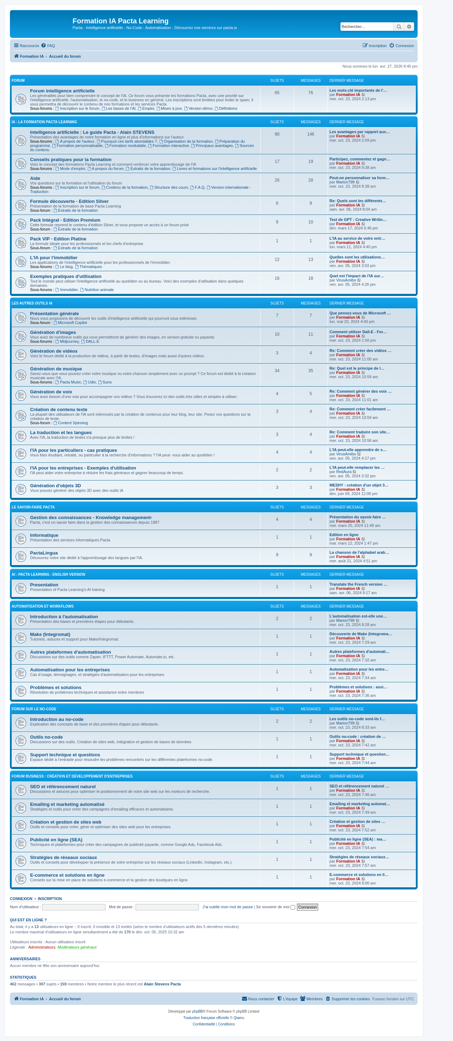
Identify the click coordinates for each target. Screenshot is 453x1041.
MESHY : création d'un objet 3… (359, 485)
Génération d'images (53, 332)
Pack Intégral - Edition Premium (65, 220)
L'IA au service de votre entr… (357, 238)
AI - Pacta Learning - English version (48, 574)
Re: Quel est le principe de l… (356, 368)
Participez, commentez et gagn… (359, 159)
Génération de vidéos (54, 351)
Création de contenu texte (58, 409)
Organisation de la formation (186, 141)
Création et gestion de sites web (66, 822)
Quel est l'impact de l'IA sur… (356, 276)
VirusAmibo (346, 280)
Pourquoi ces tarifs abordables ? (127, 141)
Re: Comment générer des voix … (360, 391)
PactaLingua (44, 553)
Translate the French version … (358, 584)
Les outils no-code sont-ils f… (357, 719)
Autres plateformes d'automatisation (70, 652)
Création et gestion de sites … (357, 821)
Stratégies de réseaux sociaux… (359, 857)
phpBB (197, 1011)
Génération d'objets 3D (55, 485)
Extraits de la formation (148, 168)
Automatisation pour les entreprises (70, 669)
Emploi (146, 108)
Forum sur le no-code (34, 709)
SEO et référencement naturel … (359, 786)
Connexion (21, 899)
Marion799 (345, 182)
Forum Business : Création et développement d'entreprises (72, 776)
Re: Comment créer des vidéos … (360, 350)
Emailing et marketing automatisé (67, 804)
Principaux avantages (212, 145)
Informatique (44, 535)
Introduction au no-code (57, 719)
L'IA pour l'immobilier (54, 257)
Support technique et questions (65, 754)
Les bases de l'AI (119, 108)
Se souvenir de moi (275, 907)
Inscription (50, 899)
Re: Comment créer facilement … (360, 409)
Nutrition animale (97, 290)
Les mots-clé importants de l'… (358, 90)
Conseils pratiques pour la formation (70, 159)
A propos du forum (105, 168)
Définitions (225, 108)
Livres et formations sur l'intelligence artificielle (214, 168)
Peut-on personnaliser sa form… (359, 178)
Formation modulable (125, 145)
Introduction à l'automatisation (64, 616)
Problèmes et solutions (55, 687)
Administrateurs (41, 947)
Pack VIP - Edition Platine (58, 238)
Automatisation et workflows (43, 606)
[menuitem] (48, 45)
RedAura (343, 472)
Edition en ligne (344, 535)
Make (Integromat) (50, 634)
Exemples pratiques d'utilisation (66, 276)
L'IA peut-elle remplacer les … (357, 467)
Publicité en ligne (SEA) (56, 839)
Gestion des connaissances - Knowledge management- (91, 517)
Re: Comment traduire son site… (359, 432)
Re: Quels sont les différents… (357, 201)
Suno (105, 382)
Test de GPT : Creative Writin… (358, 219)
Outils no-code (46, 737)
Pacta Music (68, 382)
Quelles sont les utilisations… (357, 257)
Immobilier (67, 290)
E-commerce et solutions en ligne (67, 875)
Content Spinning (70, 423)
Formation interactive (168, 145)
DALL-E (90, 341)
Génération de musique (56, 368)
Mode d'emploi (70, 168)
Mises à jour (169, 108)
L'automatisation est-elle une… (358, 616)
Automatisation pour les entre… (359, 669)
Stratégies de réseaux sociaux (63, 857)
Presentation (44, 584)
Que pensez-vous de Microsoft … (360, 313)
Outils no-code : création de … (357, 736)
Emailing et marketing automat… (359, 804)
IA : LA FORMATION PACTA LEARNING (44, 122)
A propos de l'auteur (75, 141)
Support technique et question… (359, 754)
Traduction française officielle (206, 1018)
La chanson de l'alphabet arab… (359, 552)
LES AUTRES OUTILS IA (32, 303)
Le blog (64, 266)
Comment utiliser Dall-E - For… (358, 332)
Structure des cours (169, 187)
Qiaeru (239, 1018)
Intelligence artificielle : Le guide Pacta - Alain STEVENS (92, 132)
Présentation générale (54, 313)
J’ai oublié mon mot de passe (227, 907)
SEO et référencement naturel (63, 786)
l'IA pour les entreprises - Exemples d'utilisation (83, 468)
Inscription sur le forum (77, 108)
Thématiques (88, 266)
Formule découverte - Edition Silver (69, 201)
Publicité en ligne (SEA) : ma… (357, 839)
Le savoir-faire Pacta (33, 507)
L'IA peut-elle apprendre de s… (357, 450)
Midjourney (67, 341)
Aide (35, 178)
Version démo (198, 108)
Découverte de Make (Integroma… (360, 634)
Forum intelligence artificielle (62, 90)
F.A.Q (197, 187)
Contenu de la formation (125, 187)
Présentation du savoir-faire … (357, 517)
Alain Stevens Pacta (162, 984)
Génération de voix (51, 391)
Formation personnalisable (77, 145)
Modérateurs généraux (77, 947)
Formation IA (348, 94)
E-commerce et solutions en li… (359, 874)
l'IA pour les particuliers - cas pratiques (73, 450)
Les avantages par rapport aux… (359, 132)
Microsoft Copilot (70, 322)
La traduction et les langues (61, 432)
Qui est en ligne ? (28, 920)
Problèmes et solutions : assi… (358, 687)
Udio (89, 382)
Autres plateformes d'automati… (359, 651)
